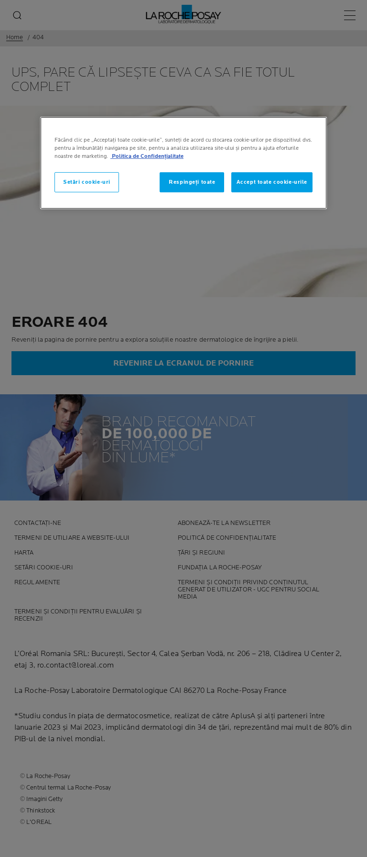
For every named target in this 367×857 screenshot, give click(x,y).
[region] (183, 163)
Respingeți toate (192, 182)
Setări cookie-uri (86, 182)
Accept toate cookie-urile (272, 182)
